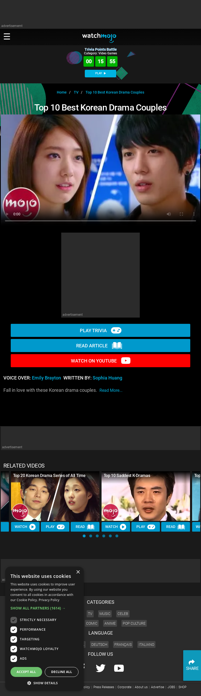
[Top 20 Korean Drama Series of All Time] (55, 496)
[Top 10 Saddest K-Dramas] (146, 496)
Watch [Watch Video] (25, 527)
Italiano (146, 644)
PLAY (100, 73)
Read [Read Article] (85, 527)
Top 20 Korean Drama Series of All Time (49, 475)
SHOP (182, 687)
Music (104, 614)
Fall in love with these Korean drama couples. (62, 390)
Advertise (157, 687)
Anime (110, 623)
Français (123, 644)
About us (141, 687)
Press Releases (103, 687)
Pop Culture (134, 623)
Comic (91, 623)
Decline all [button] (61, 672)
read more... (110, 390)
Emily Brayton (46, 378)
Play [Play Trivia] (55, 527)
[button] (84, 536)
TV (90, 614)
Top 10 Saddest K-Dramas (127, 475)
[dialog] (44, 629)
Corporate (124, 687)
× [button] (78, 572)
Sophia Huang (107, 378)
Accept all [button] (26, 672)
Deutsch (99, 644)
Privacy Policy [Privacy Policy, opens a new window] (49, 600)
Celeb (123, 614)
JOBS (171, 687)
